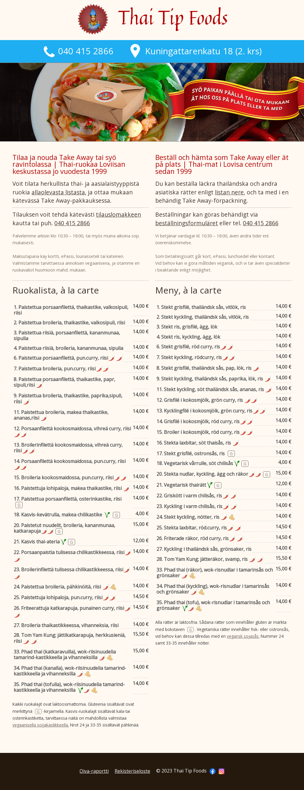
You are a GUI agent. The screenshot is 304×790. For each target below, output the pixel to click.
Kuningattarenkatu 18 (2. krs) (195, 51)
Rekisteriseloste (132, 771)
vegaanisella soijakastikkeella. (40, 725)
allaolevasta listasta (58, 192)
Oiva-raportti (94, 771)
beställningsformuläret (186, 223)
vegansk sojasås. (243, 636)
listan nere (229, 192)
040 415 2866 (77, 51)
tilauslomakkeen (118, 214)
